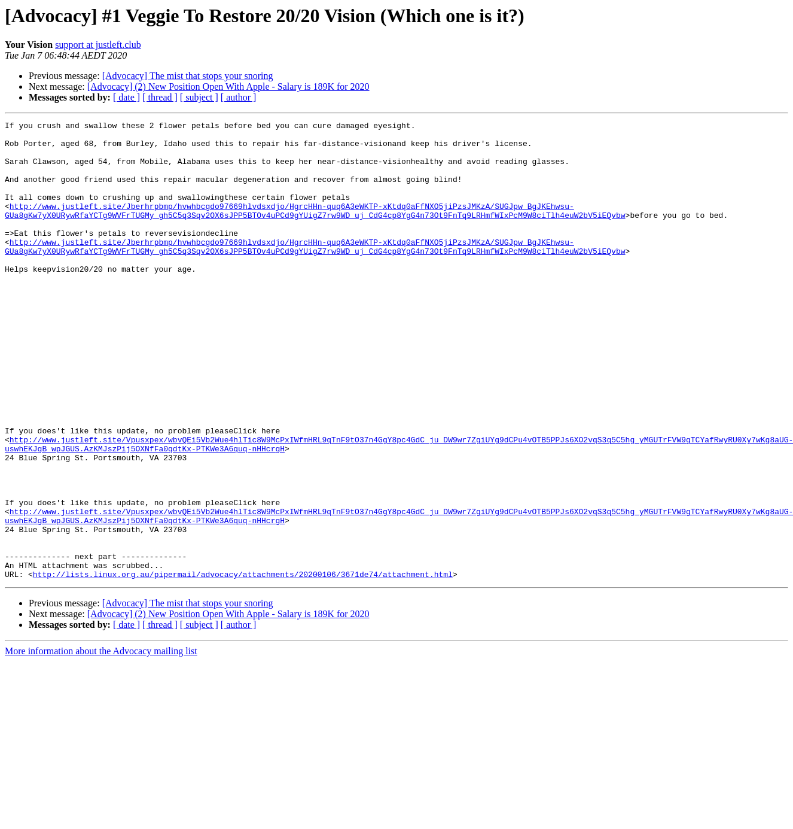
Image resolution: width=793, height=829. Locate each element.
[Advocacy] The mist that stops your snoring (187, 76)
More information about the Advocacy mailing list (101, 742)
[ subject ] (199, 97)
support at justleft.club (98, 45)
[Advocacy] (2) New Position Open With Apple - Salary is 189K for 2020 (228, 86)
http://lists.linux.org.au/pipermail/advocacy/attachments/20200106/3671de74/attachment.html (243, 665)
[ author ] (239, 97)
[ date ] (126, 97)
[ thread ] (160, 97)
